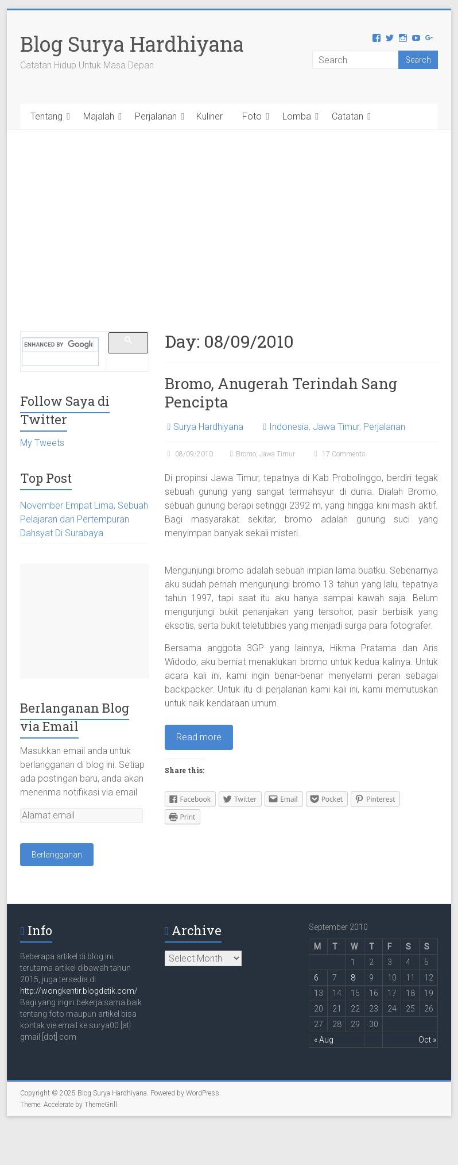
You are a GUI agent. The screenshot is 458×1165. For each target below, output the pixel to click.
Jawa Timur (336, 426)
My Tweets (42, 442)
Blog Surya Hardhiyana (132, 43)
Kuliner (209, 116)
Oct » (427, 1039)
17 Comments (339, 454)
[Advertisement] (229, 216)
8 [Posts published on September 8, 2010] (353, 977)
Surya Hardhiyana (208, 426)
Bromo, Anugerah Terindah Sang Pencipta (281, 393)
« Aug (323, 1039)
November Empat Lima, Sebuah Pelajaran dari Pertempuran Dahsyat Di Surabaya (84, 519)
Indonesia (289, 426)
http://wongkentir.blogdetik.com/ (79, 990)
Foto (252, 116)
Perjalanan (156, 116)
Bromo (246, 454)
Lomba (296, 116)
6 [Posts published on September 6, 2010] (316, 977)
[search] (58, 345)
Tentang (46, 116)
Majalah (98, 116)
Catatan (347, 116)
